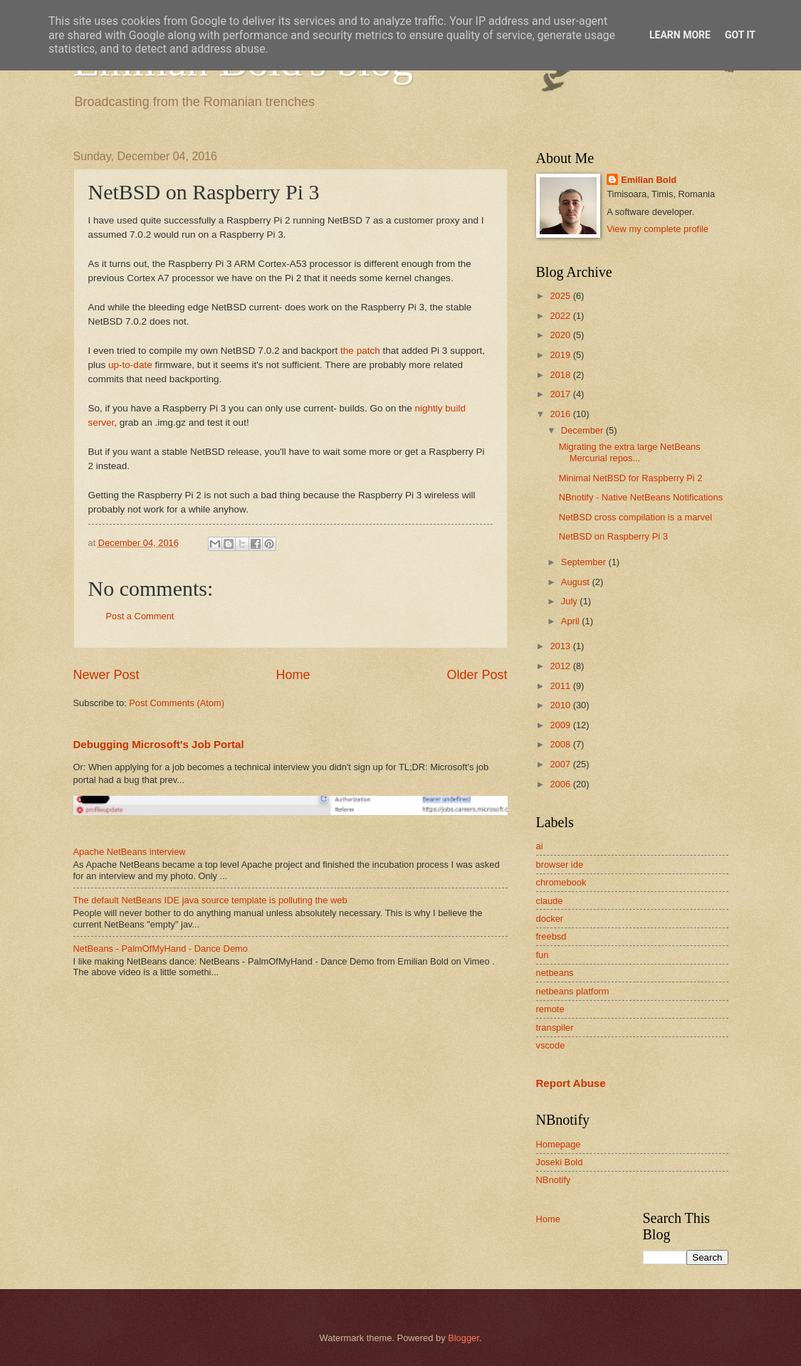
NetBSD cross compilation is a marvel (635, 517)
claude (549, 900)
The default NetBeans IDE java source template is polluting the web (210, 900)
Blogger (463, 1338)
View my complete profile (657, 229)
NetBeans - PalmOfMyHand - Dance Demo (160, 948)
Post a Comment (140, 616)
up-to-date (130, 364)
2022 (561, 315)
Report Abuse (571, 1083)
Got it (740, 35)
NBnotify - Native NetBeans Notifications (641, 497)
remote (550, 1009)
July (570, 601)
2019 (561, 355)
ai (539, 846)
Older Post (476, 675)
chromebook (561, 882)
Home (293, 675)
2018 (561, 374)
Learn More (680, 35)
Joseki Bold (559, 1162)
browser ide (560, 864)
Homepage (558, 1144)
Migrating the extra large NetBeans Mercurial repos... (630, 452)
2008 (561, 744)
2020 (561, 335)
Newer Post (106, 675)
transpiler (555, 1027)
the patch (360, 350)
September (585, 562)
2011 (561, 686)
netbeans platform (572, 991)
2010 (561, 705)
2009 (561, 725)
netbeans (555, 972)
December (583, 430)
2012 (561, 666)
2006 (561, 784)
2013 (561, 646)
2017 (561, 394)
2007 (561, 764)
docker (550, 918)
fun (542, 955)
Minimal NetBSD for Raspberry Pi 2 (631, 478)
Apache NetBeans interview (129, 851)
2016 (561, 414)
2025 (561, 295)
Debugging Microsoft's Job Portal (158, 744)
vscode (550, 1045)
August (576, 582)
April (571, 621)
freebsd (551, 936)
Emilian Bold (648, 179)
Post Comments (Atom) (176, 703)
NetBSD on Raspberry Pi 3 (613, 536)
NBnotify (553, 1180)
